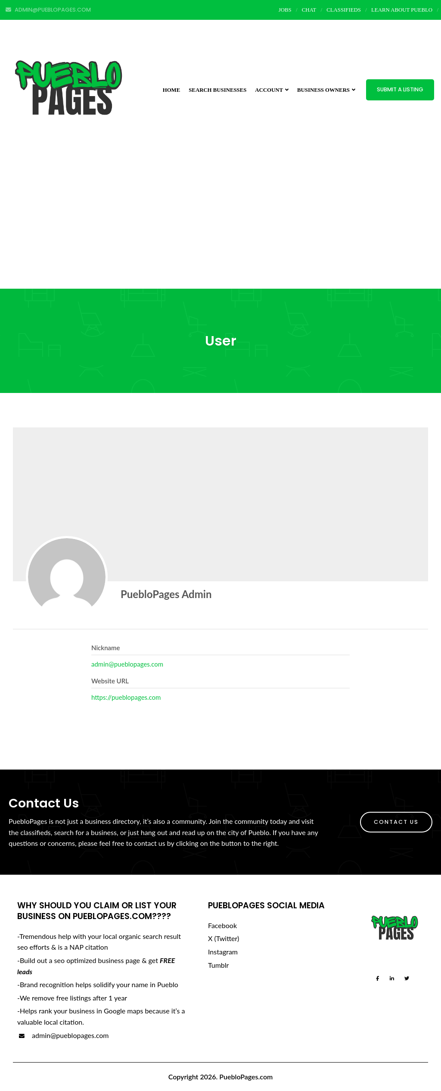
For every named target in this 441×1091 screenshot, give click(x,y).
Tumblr (218, 965)
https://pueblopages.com (126, 697)
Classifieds (343, 10)
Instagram (223, 952)
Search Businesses (217, 90)
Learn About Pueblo (401, 10)
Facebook (222, 925)
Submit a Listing (400, 89)
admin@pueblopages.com (127, 664)
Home (171, 90)
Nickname (105, 647)
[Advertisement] (220, 224)
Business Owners (326, 90)
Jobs (285, 10)
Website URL (110, 681)
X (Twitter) (223, 938)
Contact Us (396, 822)
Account (272, 90)
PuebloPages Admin (166, 594)
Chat (309, 10)
